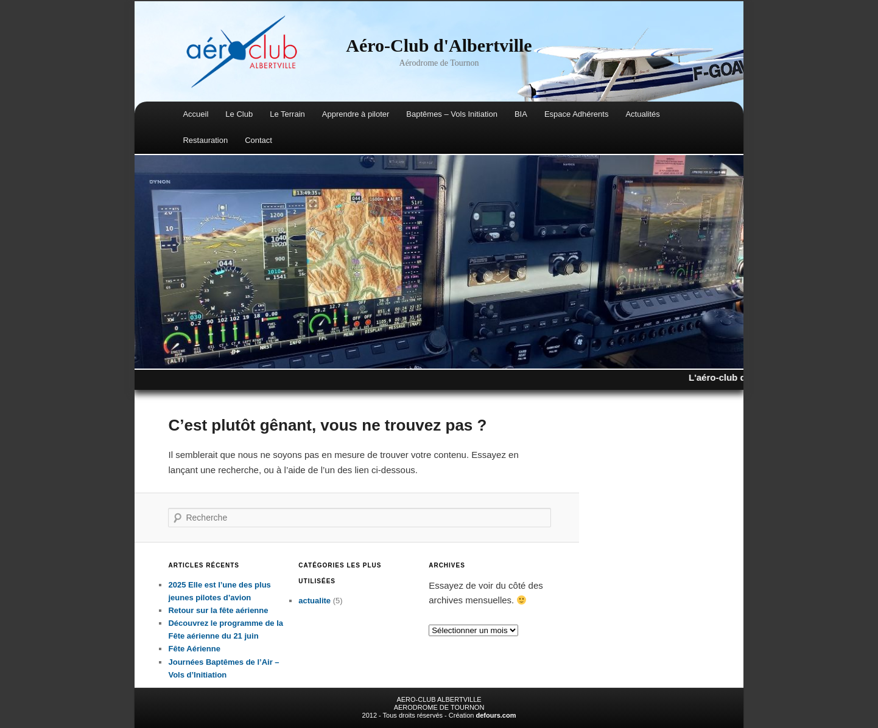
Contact (258, 140)
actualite (314, 600)
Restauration (205, 140)
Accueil (195, 114)
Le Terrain (287, 114)
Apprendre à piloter (356, 114)
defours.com (496, 715)
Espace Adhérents (576, 114)
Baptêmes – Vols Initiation (451, 114)
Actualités (642, 114)
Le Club (239, 114)
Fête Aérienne (194, 648)
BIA (521, 114)
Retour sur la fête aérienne (218, 610)
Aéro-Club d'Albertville (439, 45)
